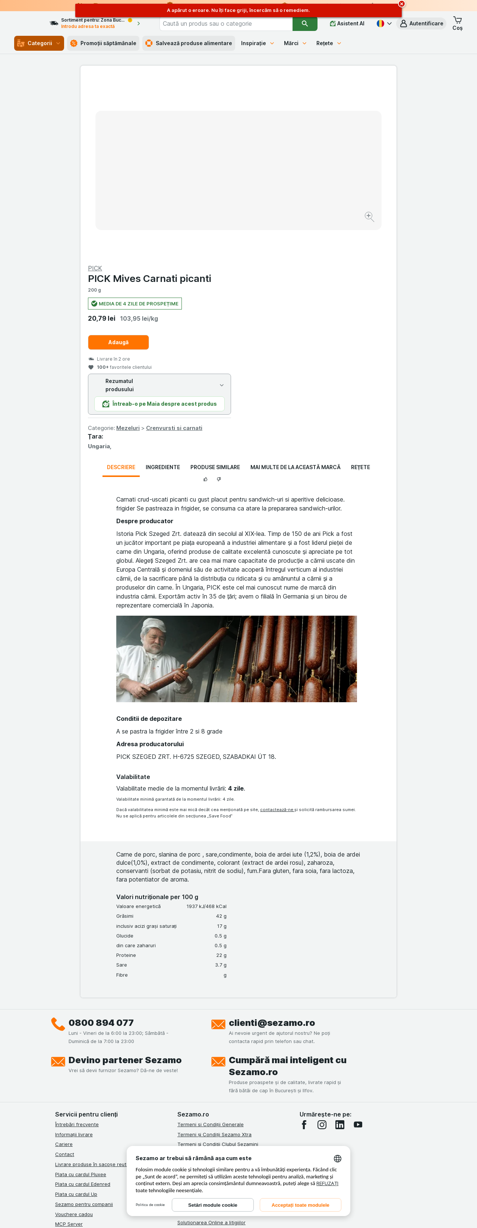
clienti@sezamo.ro (272, 843)
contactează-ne (277, 629)
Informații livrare (74, 955)
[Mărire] (212, 194)
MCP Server (69, 1045)
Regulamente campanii (203, 1013)
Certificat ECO (194, 1063)
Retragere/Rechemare (203, 1053)
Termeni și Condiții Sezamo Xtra (214, 955)
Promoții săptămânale (103, 43)
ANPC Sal (188, 1033)
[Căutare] (305, 23)
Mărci (295, 43)
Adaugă (276, 163)
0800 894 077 (101, 843)
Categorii (39, 43)
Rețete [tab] (360, 288)
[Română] (383, 23)
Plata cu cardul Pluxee (80, 995)
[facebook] (304, 945)
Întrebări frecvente (77, 945)
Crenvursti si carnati (332, 248)
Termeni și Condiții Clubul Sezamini (217, 965)
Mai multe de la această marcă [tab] (295, 288)
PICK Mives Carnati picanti (307, 99)
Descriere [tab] (121, 288)
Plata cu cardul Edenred (82, 1005)
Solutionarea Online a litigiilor (211, 1043)
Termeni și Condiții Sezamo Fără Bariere (223, 993)
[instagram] (322, 945)
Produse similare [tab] (215, 288)
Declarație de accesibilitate (209, 1073)
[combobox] (237, 23)
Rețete (329, 43)
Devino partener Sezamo (125, 880)
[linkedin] (339, 945)
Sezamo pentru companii (84, 1025)
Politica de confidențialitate (209, 1003)
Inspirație (258, 43)
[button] (421, 23)
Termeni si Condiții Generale (210, 945)
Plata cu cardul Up (76, 1015)
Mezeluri (286, 248)
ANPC (184, 1023)
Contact (64, 975)
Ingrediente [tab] (163, 288)
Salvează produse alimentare (188, 43)
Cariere (64, 965)
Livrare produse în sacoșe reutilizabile (99, 985)
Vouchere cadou (74, 1034)
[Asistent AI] (347, 23)
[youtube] (357, 945)
